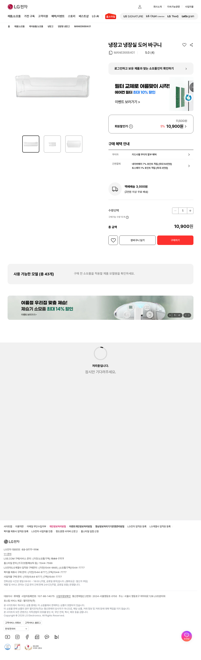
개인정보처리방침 (57, 526)
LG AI (95, 16)
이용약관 (19, 526)
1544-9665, (51, 567)
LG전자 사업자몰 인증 (42, 531)
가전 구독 (29, 16)
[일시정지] (170, 315)
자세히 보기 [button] (131, 126)
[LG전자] (18, 6)
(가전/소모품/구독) (48, 558)
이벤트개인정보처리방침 (80, 526)
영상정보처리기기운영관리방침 (109, 526)
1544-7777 (78, 567)
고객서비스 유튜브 (13, 622)
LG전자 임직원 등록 (137, 526)
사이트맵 (8, 526)
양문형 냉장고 (64, 26)
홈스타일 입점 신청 (90, 531)
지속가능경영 (173, 6)
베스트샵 (84, 16)
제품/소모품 (14, 16)
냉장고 (50, 26)
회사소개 (157, 6)
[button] (132, 7)
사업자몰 (189, 6)
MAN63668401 (124, 52)
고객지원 (43, 16)
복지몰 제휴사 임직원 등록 (16, 531)
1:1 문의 (7, 554)
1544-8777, (41, 572)
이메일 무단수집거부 (36, 526)
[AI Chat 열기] (186, 645)
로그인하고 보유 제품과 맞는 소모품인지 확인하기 (144, 68)
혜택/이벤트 (58, 16)
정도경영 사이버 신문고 (67, 531)
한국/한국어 (10, 628)
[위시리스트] (184, 45)
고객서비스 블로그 (33, 622)
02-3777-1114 (30, 549)
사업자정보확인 (63, 596)
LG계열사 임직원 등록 (160, 526)
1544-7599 (46, 563)
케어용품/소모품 (36, 26)
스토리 (71, 16)
